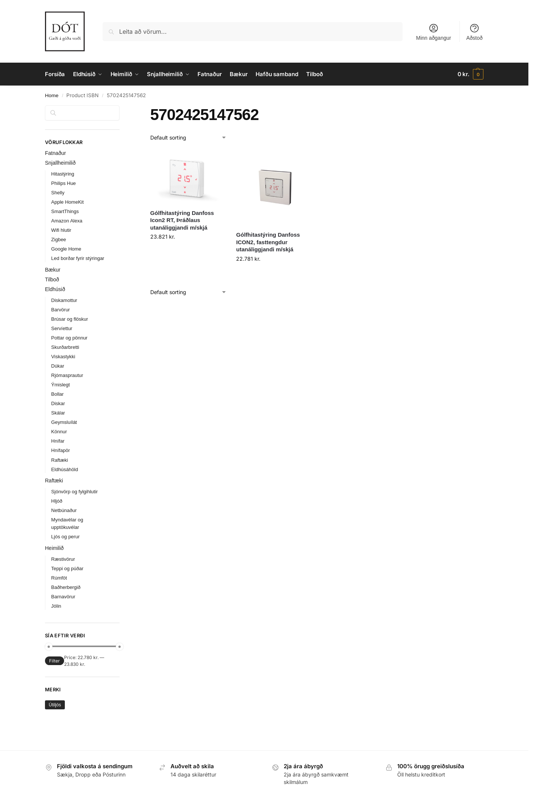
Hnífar (57, 441)
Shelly (57, 192)
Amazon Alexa (66, 221)
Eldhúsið (55, 289)
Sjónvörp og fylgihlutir (74, 491)
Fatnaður (55, 153)
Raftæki (59, 460)
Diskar (58, 403)
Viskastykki (63, 356)
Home (51, 95)
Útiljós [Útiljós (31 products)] (55, 704)
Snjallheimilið (60, 163)
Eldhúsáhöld (64, 469)
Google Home (66, 249)
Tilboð (52, 279)
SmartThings (65, 211)
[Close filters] (122, 110)
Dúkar (57, 366)
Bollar (57, 394)
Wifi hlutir (61, 230)
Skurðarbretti (65, 347)
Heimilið (54, 548)
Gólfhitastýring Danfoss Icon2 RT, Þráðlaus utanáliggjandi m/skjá (182, 220)
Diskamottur (64, 300)
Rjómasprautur (67, 375)
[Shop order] (188, 137)
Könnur (59, 431)
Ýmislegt (60, 384)
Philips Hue (63, 183)
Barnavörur (63, 596)
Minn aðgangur (433, 32)
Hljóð (57, 501)
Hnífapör (60, 450)
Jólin (56, 606)
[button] (470, 74)
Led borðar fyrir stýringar (78, 258)
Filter (54, 661)
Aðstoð (474, 32)
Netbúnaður (64, 510)
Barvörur (60, 309)
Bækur (52, 270)
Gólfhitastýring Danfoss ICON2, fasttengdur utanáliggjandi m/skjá (268, 241)
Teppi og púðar (67, 568)
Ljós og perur (65, 536)
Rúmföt (59, 578)
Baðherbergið (66, 587)
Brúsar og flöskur (69, 319)
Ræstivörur (63, 559)
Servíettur (61, 328)
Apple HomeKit (67, 202)
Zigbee (58, 239)
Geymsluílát (64, 422)
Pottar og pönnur (69, 338)
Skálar (58, 413)
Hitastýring (62, 174)
